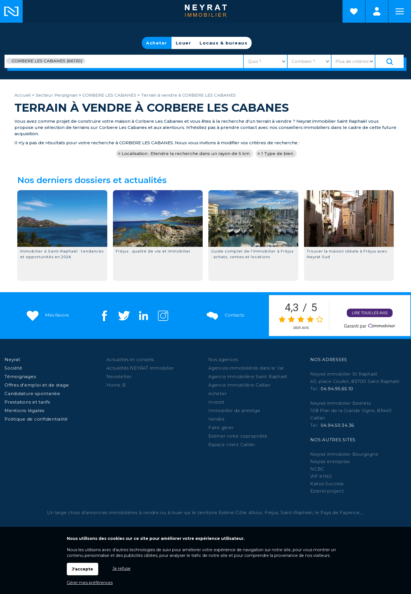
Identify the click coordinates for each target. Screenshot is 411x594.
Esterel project (327, 491)
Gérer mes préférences (90, 582)
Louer (183, 43)
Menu (399, 11)
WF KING (321, 476)
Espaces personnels (376, 11)
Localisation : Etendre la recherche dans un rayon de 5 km (186, 153)
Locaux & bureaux (223, 43)
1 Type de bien (277, 153)
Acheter (156, 43)
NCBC (317, 469)
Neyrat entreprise (330, 461)
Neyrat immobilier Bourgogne (344, 454)
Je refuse (121, 568)
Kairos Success (327, 483)
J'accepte (82, 569)
